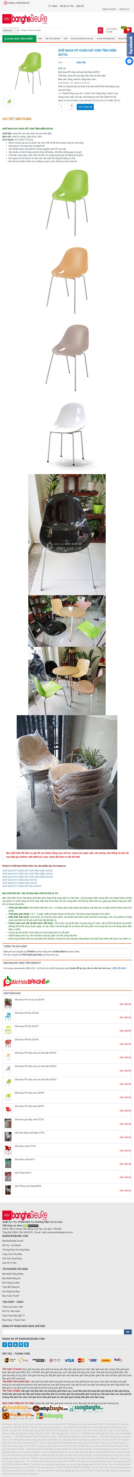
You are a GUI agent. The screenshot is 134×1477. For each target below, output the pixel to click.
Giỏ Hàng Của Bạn (11, 1291)
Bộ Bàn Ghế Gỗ (124, 39)
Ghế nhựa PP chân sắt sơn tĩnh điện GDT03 (35, 1079)
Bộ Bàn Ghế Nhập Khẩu (105, 39)
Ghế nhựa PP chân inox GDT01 (29, 1106)
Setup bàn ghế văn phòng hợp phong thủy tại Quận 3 (103, 1449)
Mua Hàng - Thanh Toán (13, 1320)
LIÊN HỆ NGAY (119, 968)
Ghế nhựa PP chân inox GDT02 (29, 1093)
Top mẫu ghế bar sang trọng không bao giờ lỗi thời (33, 1439)
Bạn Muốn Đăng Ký (11, 1278)
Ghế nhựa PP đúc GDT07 (27, 1026)
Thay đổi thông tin (11, 1287)
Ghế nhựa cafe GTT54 (25, 1146)
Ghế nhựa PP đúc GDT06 (27, 1039)
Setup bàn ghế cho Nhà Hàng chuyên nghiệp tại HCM (51, 1449)
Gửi (128, 1332)
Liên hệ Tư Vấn (9, 1263)
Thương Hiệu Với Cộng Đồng (16, 1249)
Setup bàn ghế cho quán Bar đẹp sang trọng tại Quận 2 (67, 1455)
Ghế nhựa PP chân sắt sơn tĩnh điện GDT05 (35, 1053)
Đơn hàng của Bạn (11, 1282)
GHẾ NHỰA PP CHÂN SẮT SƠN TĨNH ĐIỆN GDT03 (27, 877)
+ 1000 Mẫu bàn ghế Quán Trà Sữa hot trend (34, 1436)
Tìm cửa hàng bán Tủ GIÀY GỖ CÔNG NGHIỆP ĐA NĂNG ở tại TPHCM (70, 1467)
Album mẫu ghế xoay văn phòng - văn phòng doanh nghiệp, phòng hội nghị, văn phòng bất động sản (78, 1427)
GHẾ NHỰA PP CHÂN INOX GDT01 (19, 883)
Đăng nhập (109, 9)
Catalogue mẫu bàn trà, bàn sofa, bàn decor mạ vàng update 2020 (33, 1424)
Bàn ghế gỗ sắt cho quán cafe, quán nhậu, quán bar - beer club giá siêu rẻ (93, 1430)
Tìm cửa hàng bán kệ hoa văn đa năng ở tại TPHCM (51, 1461)
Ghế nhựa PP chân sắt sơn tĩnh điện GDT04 (35, 1066)
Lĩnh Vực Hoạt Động (12, 1258)
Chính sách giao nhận (12, 1307)
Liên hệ (80, 6)
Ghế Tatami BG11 (23, 1173)
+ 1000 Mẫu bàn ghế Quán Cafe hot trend (76, 1436)
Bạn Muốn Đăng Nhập (12, 1274)
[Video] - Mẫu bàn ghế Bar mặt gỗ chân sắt (22, 1433)
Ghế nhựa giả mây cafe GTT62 (29, 1119)
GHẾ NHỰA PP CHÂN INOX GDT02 (19, 880)
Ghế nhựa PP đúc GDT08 (27, 1013)
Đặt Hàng (85, 107)
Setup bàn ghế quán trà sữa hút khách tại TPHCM (60, 1446)
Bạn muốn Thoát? (10, 1296)
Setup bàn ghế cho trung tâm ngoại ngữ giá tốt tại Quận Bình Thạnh (83, 1452)
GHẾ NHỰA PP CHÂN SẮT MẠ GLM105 (21, 886)
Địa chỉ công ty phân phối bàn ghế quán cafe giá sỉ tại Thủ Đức (69, 1443)
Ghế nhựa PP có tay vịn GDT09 (29, 999)
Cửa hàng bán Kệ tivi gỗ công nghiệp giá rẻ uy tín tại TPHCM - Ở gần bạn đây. (73, 1470)
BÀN (40, 39)
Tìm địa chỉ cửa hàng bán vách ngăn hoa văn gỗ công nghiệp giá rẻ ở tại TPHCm (68, 1464)
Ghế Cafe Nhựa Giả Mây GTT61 (30, 1133)
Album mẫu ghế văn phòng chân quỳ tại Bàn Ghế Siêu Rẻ (29, 1430)
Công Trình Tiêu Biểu (12, 1254)
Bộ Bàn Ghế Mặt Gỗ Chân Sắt (82, 39)
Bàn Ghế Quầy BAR (53, 39)
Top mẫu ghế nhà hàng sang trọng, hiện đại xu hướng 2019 (87, 1439)
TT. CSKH (52, 6)
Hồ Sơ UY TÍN (66, 6)
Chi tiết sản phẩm (16, 119)
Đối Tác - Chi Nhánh (11, 1245)
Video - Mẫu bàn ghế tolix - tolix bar (61, 1433)
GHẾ (65, 39)
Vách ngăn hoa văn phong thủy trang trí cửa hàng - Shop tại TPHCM (71, 1458)
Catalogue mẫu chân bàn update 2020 (85, 1424)
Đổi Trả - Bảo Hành (11, 1311)
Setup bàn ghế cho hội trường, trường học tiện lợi (25, 1452)
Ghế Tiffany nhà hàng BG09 (28, 1186)
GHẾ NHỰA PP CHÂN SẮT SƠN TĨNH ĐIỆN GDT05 (27, 870)
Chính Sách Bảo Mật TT (13, 1315)
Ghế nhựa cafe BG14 (25, 1159)
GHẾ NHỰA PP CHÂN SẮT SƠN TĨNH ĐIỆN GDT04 (27, 874)
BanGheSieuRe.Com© (12, 1241)
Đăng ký (124, 9)
